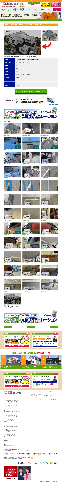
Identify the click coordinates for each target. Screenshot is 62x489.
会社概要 (32, 396)
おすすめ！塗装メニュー (22, 9)
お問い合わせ (41, 398)
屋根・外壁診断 (52, 398)
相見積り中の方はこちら (23, 345)
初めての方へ (8, 10)
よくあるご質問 (41, 396)
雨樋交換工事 (36, 59)
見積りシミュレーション (53, 395)
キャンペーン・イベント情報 (43, 395)
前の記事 (54, 327)
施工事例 (29, 10)
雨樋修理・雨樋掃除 (53, 399)
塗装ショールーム (34, 395)
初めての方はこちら (10, 345)
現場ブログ (50, 10)
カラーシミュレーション (53, 400)
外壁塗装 (24, 59)
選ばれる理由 (33, 394)
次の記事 (8, 327)
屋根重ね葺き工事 (30, 59)
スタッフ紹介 (33, 398)
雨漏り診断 (51, 396)
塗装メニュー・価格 (53, 391)
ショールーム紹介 (57, 9)
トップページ (33, 391)
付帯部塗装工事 (19, 59)
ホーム (3, 10)
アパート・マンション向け (54, 394)
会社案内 (43, 10)
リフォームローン (41, 399)
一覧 (31, 327)
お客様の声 (36, 10)
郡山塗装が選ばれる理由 (15, 9)
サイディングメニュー (53, 393)
